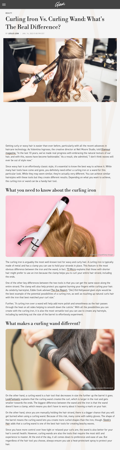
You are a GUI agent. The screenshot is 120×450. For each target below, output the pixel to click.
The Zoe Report (59, 290)
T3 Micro (71, 269)
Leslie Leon (13, 33)
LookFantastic (13, 399)
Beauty (9, 13)
